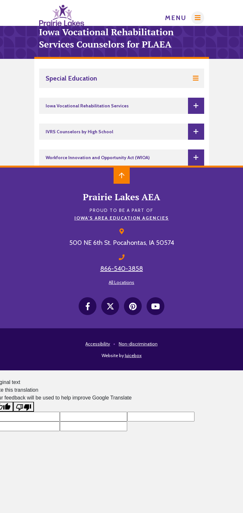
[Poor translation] (23, 407)
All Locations (121, 282)
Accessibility (97, 344)
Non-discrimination (138, 344)
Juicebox (133, 355)
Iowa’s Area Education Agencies (121, 218)
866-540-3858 (121, 268)
